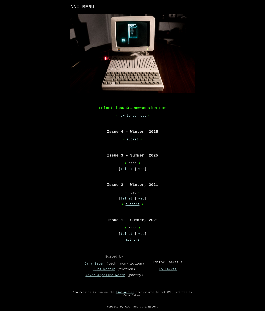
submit (132, 139)
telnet (126, 169)
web (142, 169)
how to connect (132, 116)
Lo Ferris (168, 269)
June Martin (104, 269)
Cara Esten (94, 264)
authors (132, 204)
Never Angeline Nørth (105, 275)
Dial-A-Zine (125, 292)
